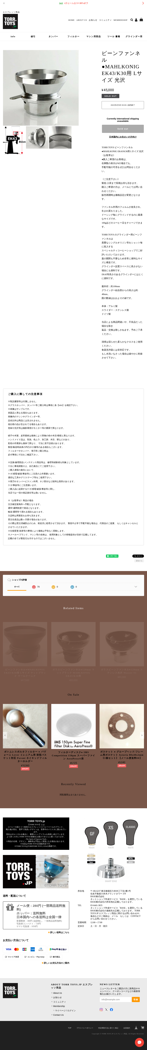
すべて (17, 587)
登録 (135, 999)
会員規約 (126, 1028)
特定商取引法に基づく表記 (108, 1028)
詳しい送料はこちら (59, 932)
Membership (120, 20)
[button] (5, 735)
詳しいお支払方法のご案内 (56, 963)
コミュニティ (105, 20)
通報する (139, 561)
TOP (69, 1028)
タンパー (53, 36)
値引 (33, 36)
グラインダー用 (134, 36)
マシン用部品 (93, 36)
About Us (81, 20)
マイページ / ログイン (65, 1010)
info (13, 36)
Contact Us (58, 1015)
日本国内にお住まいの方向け (123, 137)
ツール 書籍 (113, 36)
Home (71, 20)
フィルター (73, 36)
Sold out (122, 129)
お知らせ (93, 20)
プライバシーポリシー (85, 1028)
